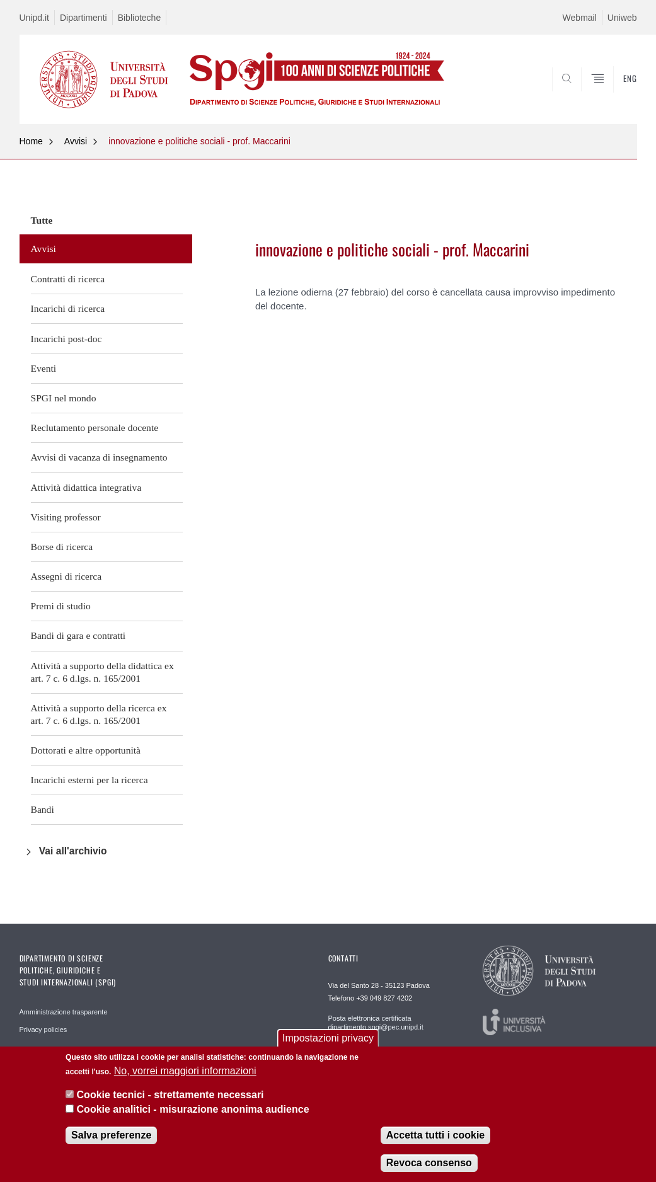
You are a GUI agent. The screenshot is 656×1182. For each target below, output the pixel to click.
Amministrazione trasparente (64, 1012)
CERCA (586, 93)
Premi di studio (61, 605)
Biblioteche (139, 18)
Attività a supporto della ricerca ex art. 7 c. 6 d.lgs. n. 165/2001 (99, 714)
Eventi (44, 368)
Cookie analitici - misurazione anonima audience (193, 1109)
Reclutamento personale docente (95, 427)
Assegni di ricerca (66, 576)
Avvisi (75, 141)
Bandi (42, 809)
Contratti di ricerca (68, 278)
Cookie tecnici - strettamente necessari (170, 1094)
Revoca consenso (429, 1162)
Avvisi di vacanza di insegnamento (99, 457)
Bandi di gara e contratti (78, 635)
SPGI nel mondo (63, 398)
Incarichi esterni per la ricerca (89, 779)
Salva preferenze (111, 1135)
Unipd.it (34, 18)
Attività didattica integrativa (86, 487)
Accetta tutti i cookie (435, 1135)
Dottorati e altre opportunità (86, 750)
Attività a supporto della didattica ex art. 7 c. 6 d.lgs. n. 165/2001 (102, 672)
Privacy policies (43, 1029)
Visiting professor (66, 517)
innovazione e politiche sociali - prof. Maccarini (199, 141)
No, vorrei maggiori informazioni (185, 1070)
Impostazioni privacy (328, 1038)
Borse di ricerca (62, 546)
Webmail (580, 18)
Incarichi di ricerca (68, 308)
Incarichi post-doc (66, 338)
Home (31, 141)
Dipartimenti (83, 18)
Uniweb (622, 18)
